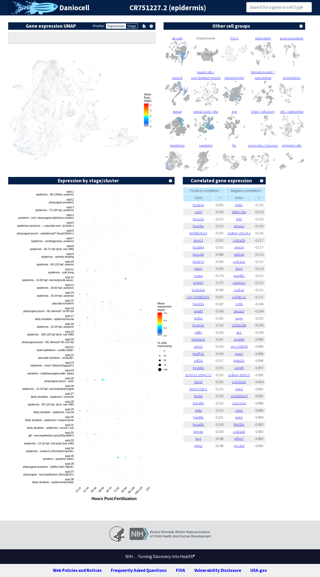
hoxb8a (198, 367)
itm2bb (239, 424)
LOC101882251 (198, 297)
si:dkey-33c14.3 (239, 233)
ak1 (239, 332)
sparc (239, 353)
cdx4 (198, 212)
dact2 (198, 382)
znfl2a (198, 360)
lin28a (198, 396)
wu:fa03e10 (239, 396)
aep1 (239, 417)
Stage (131, 26)
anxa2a (239, 311)
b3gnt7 (198, 282)
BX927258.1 (198, 389)
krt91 (239, 205)
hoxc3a (198, 219)
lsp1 (198, 438)
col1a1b (239, 240)
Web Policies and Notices (77, 570)
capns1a (239, 282)
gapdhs (238, 275)
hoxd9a (198, 403)
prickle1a (198, 339)
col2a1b (239, 431)
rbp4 (239, 268)
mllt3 (198, 332)
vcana (198, 275)
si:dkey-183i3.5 (239, 375)
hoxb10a (198, 289)
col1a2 (239, 289)
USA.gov (258, 570)
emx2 (198, 268)
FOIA (180, 570)
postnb (239, 339)
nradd (198, 311)
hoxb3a (198, 205)
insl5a (198, 318)
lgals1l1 (238, 360)
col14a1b (239, 382)
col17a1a (239, 403)
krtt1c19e (239, 212)
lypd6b (198, 417)
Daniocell (74, 7)
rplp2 (239, 389)
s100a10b (239, 325)
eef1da (239, 254)
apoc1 (198, 240)
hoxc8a (198, 226)
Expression (116, 26)
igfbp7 (239, 438)
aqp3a (239, 247)
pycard (239, 445)
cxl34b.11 (239, 297)
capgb (239, 367)
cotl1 (239, 304)
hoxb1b (198, 325)
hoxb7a (198, 261)
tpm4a (198, 431)
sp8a (198, 410)
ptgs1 (198, 445)
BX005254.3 (198, 233)
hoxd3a (198, 304)
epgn (239, 318)
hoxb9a (198, 247)
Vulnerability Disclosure (217, 570)
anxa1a (239, 226)
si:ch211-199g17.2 (198, 375)
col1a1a (239, 261)
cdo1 (239, 410)
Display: (99, 25)
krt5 (239, 219)
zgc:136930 (239, 346)
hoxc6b (198, 254)
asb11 (198, 346)
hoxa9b (198, 424)
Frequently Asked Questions (139, 570)
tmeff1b (198, 353)
